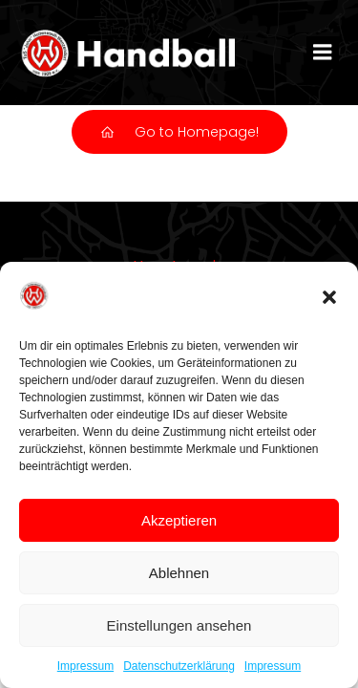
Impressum (85, 666)
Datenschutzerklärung (179, 666)
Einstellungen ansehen (179, 625)
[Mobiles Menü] (322, 52)
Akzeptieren (179, 520)
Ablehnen (179, 573)
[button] (329, 297)
